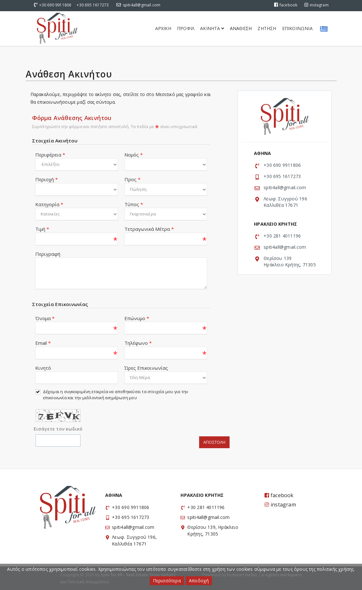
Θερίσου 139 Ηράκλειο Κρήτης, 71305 (290, 261)
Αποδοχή (199, 581)
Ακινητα (212, 28)
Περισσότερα (167, 581)
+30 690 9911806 (55, 5)
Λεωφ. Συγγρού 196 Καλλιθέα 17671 (285, 202)
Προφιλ (185, 28)
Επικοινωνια (297, 28)
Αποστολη (214, 442)
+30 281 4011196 (282, 236)
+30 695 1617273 (93, 5)
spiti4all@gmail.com (142, 5)
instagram (316, 5)
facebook (286, 5)
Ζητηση (266, 28)
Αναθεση (241, 28)
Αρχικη (163, 28)
